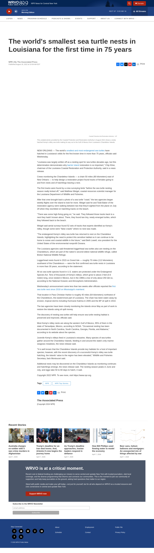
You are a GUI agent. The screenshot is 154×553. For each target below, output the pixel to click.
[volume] (16, 16)
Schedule (58, 537)
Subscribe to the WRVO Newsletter (28, 509)
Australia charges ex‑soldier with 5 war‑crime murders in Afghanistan (19, 455)
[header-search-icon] (130, 6)
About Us (105, 24)
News (20, 24)
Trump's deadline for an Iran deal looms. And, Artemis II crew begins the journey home (49, 455)
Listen (9, 24)
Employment (89, 532)
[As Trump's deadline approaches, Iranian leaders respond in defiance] (77, 441)
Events (78, 24)
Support (91, 24)
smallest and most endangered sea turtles (85, 156)
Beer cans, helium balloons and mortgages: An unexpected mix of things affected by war (132, 455)
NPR (47, 388)
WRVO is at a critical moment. (55, 473)
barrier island (73, 170)
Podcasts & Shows (61, 24)
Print (142, 69)
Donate (141, 6)
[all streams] (139, 16)
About (57, 532)
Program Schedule (37, 24)
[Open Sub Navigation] (14, 24)
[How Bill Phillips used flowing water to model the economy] (105, 441)
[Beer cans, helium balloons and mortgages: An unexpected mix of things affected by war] (132, 441)
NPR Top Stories (61, 388)
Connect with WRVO (124, 24)
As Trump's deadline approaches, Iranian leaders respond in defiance (74, 455)
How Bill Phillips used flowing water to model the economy (103, 453)
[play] (9, 16)
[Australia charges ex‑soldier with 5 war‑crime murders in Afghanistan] (21, 441)
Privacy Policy (120, 537)
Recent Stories (17, 430)
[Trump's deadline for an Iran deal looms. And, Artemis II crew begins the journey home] (49, 441)
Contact (88, 537)
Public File (119, 532)
